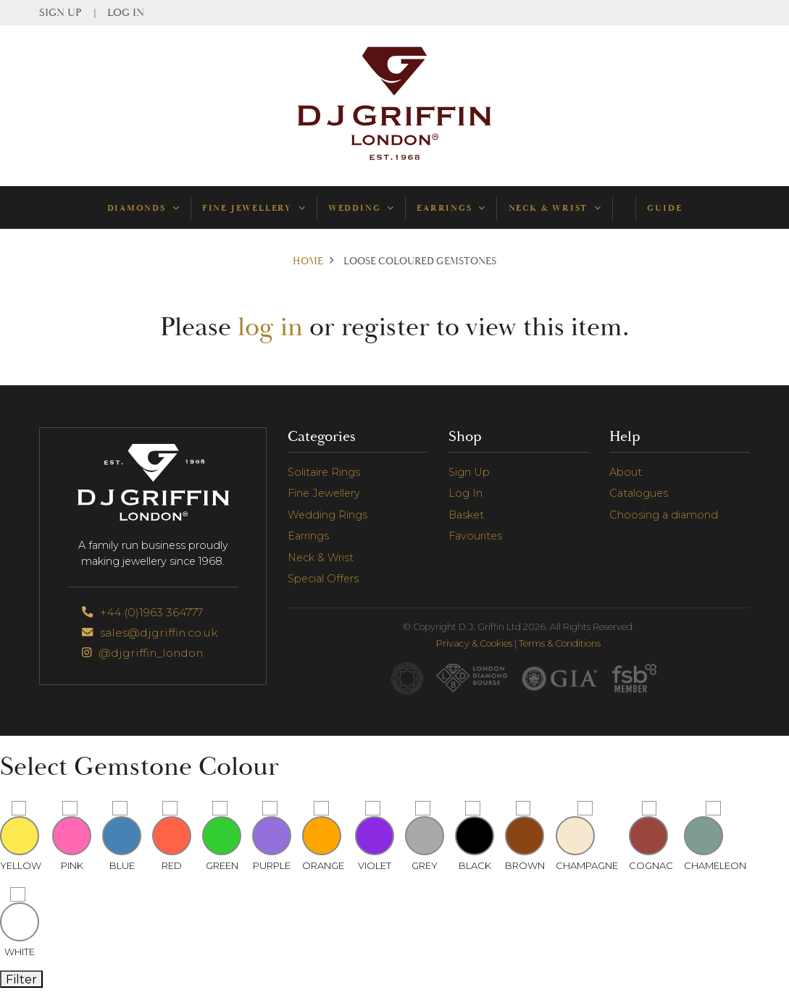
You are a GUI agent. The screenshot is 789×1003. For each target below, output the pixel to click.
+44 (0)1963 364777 (142, 612)
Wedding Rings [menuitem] (327, 514)
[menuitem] (623, 208)
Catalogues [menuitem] (638, 493)
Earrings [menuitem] (451, 208)
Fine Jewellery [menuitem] (253, 208)
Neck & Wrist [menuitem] (555, 208)
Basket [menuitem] (466, 514)
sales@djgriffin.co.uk (149, 632)
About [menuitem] (625, 472)
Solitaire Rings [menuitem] (324, 472)
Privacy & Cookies (474, 643)
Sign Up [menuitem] (60, 12)
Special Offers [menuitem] (323, 578)
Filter (21, 979)
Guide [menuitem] (664, 208)
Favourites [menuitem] (475, 535)
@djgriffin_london (142, 653)
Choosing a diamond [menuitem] (663, 514)
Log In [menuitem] (125, 12)
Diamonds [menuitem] (143, 208)
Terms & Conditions (560, 643)
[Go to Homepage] (395, 159)
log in (270, 328)
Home (308, 261)
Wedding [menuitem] (360, 208)
